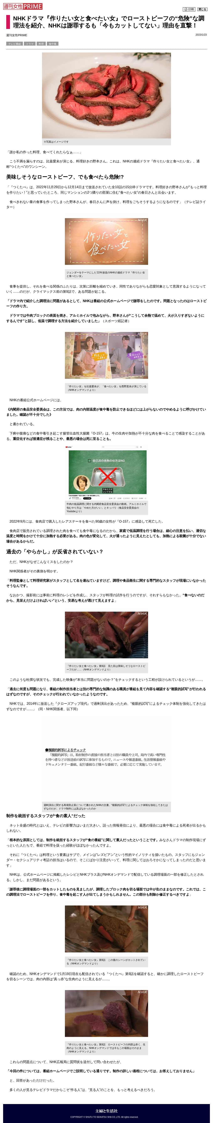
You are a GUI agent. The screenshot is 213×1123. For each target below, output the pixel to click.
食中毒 (52, 43)
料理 (41, 43)
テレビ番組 (14, 43)
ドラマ (29, 43)
